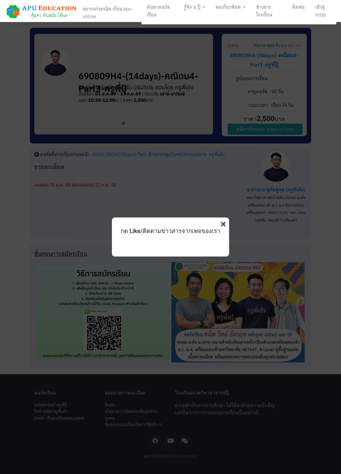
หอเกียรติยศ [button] (229, 7)
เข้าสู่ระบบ (320, 11)
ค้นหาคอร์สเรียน (158, 11)
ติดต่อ (298, 7)
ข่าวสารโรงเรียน (264, 11)
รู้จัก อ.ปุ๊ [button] (193, 7)
